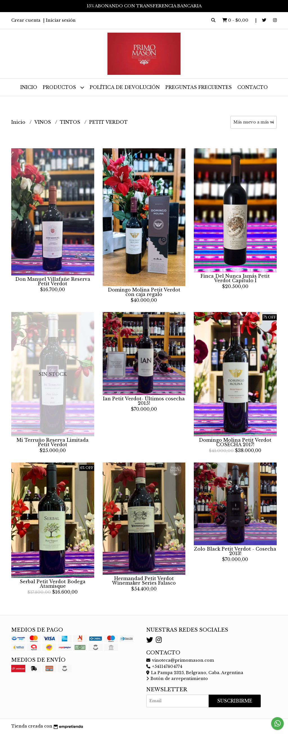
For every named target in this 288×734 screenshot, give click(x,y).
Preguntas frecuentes (198, 87)
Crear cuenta (25, 20)
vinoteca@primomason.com (180, 660)
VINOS (43, 122)
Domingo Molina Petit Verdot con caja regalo (144, 292)
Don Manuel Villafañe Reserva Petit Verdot (52, 281)
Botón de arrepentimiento (177, 678)
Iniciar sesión (61, 20)
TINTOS (71, 122)
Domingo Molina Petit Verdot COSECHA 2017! (235, 442)
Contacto (252, 87)
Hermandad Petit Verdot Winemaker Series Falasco (144, 581)
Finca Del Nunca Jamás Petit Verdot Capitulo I (235, 278)
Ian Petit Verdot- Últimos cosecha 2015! (144, 401)
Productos (63, 87)
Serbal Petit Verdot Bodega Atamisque (53, 584)
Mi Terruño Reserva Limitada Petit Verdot (53, 442)
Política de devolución (125, 87)
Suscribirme (234, 701)
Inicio (28, 87)
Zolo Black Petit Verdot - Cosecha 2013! (235, 551)
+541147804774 (164, 666)
